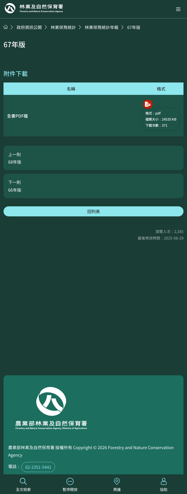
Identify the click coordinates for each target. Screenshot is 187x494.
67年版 (133, 27)
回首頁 (34, 8)
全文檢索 (23, 485)
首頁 (6, 27)
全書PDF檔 (17, 116)
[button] (178, 9)
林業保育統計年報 (101, 27)
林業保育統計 (63, 27)
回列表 (93, 211)
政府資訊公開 (29, 27)
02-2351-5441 (38, 467)
